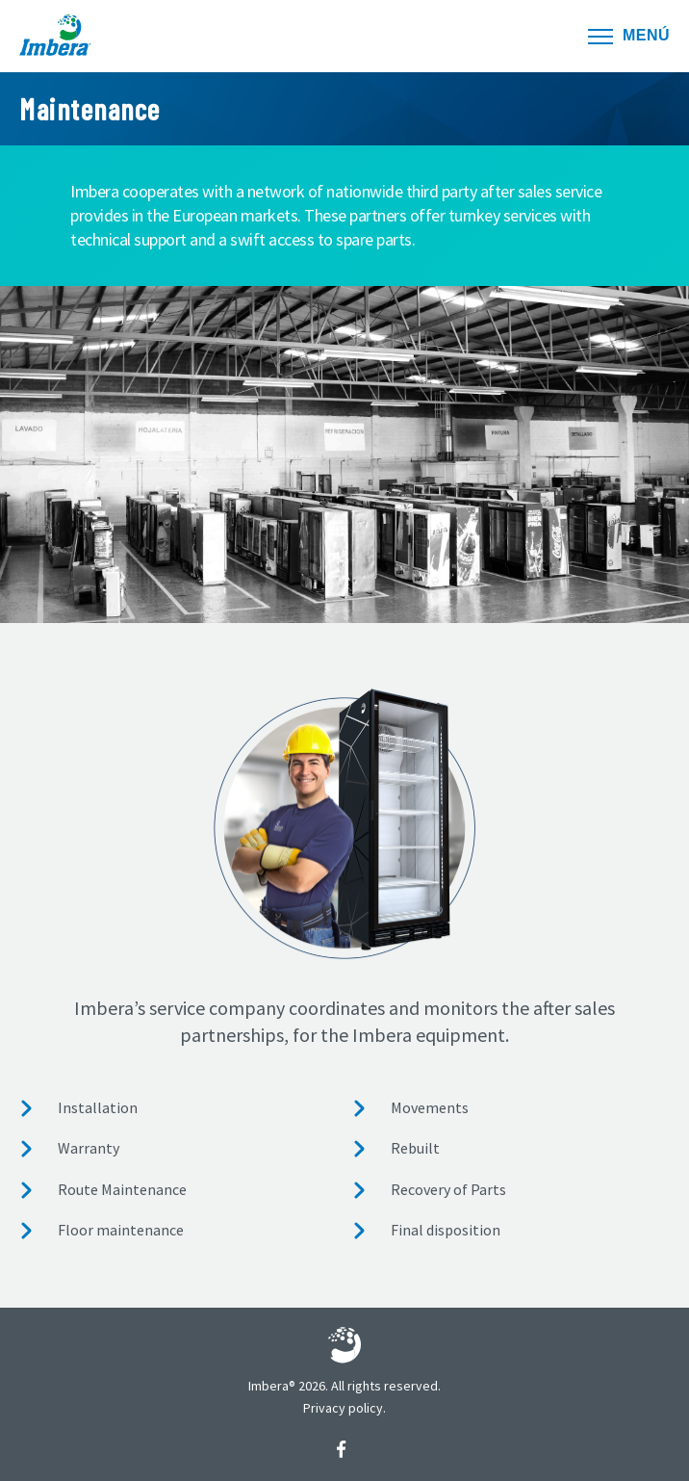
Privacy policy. (344, 1407)
